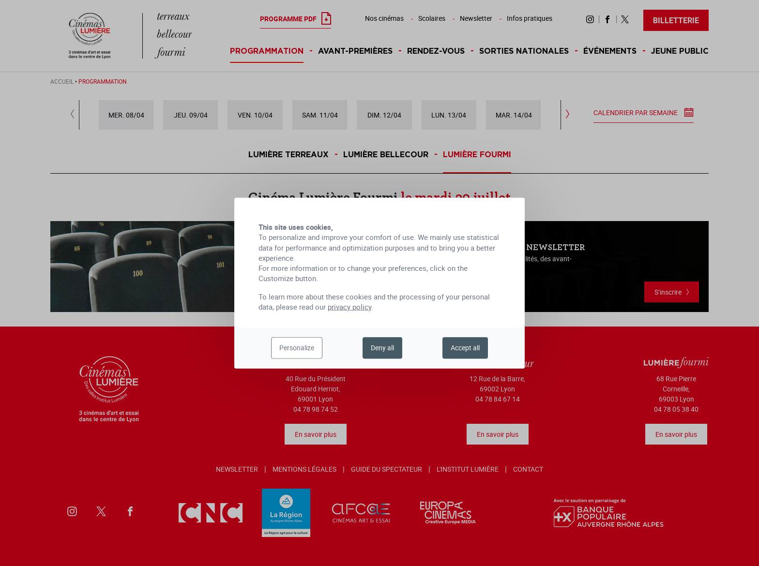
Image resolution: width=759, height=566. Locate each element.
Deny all (382, 347)
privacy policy (349, 307)
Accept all (465, 347)
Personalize (296, 347)
